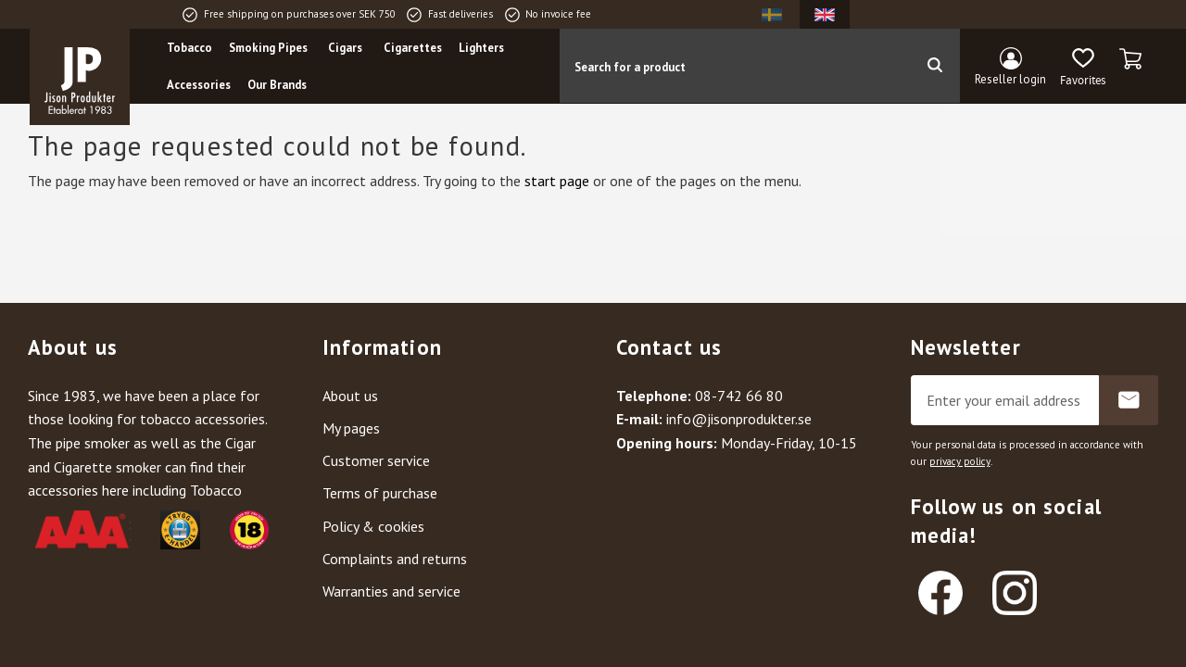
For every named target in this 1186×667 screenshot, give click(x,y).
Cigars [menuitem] (345, 48)
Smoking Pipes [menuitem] (268, 48)
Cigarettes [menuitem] (413, 48)
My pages (351, 428)
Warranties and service (391, 591)
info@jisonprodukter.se (739, 418)
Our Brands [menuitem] (277, 85)
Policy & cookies (373, 526)
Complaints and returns (394, 558)
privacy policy (959, 461)
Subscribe (1128, 400)
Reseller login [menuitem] (1010, 79)
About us (350, 395)
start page (556, 180)
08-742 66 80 (739, 395)
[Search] (934, 66)
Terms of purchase (379, 493)
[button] (1082, 67)
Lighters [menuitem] (481, 48)
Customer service (376, 460)
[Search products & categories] (734, 66)
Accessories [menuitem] (199, 85)
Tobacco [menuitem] (189, 48)
